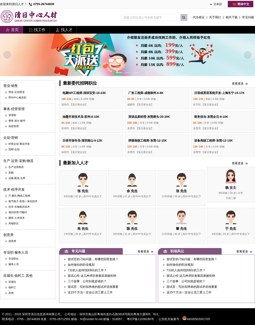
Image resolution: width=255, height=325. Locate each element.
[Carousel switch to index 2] (127, 72)
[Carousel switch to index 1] (119, 72)
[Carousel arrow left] (7, 55)
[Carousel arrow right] (248, 55)
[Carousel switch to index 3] (135, 72)
